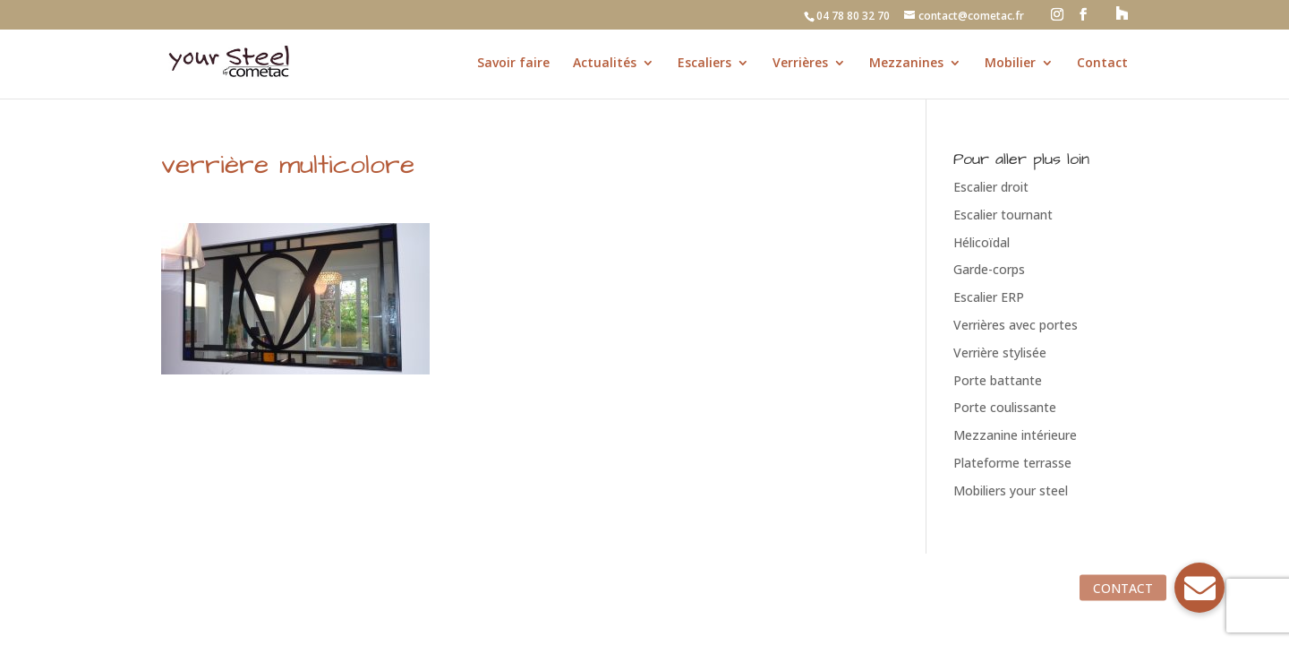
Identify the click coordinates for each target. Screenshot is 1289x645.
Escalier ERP (988, 296)
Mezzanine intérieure (1015, 434)
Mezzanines (906, 63)
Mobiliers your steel (1010, 490)
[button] (1199, 588)
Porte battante (997, 380)
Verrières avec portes (1015, 324)
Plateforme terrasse (1012, 462)
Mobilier (1010, 63)
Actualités (604, 63)
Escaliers (704, 63)
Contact (1102, 63)
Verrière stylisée (999, 352)
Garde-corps (989, 269)
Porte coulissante (1004, 407)
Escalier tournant (1003, 214)
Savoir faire (513, 63)
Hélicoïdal (981, 242)
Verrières (800, 63)
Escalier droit (991, 186)
